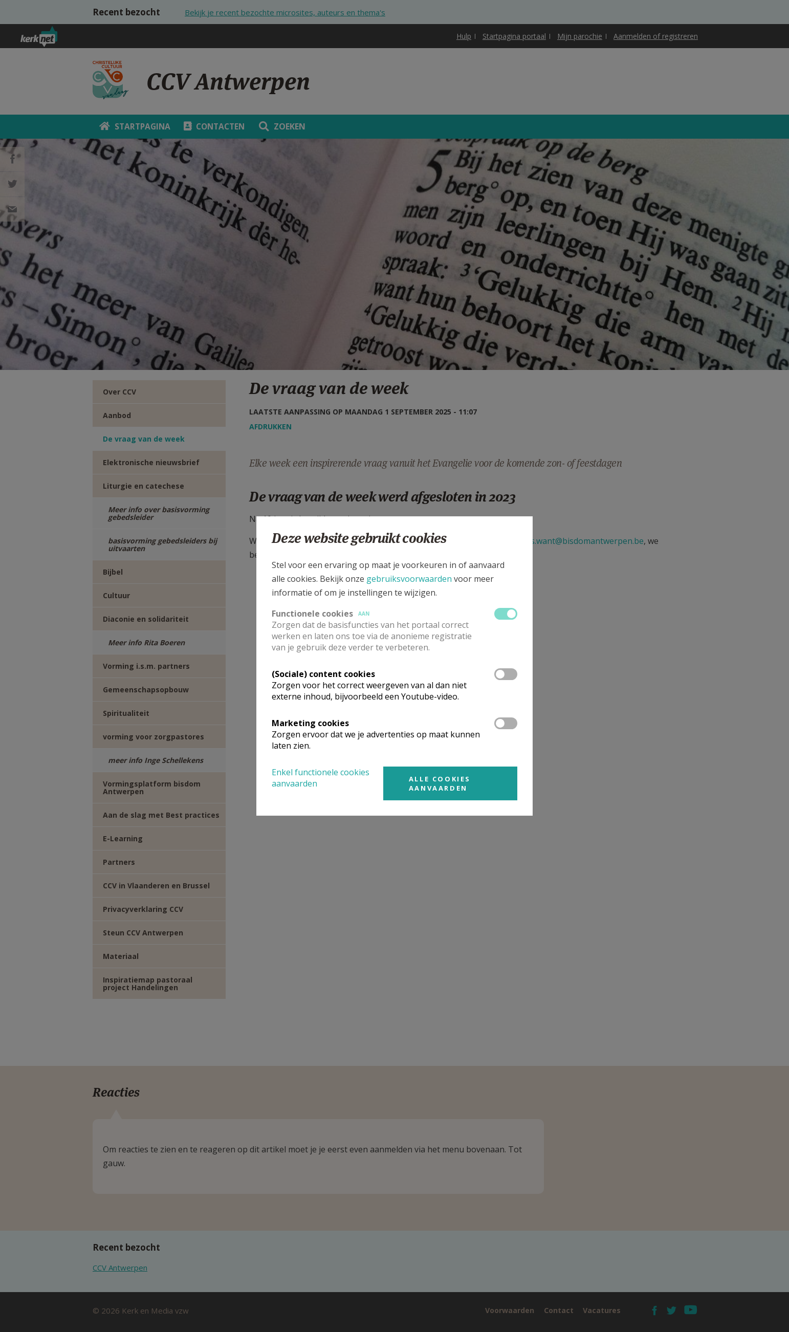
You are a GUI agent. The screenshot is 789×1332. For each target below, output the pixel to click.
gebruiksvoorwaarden (409, 578)
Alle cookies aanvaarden (440, 783)
